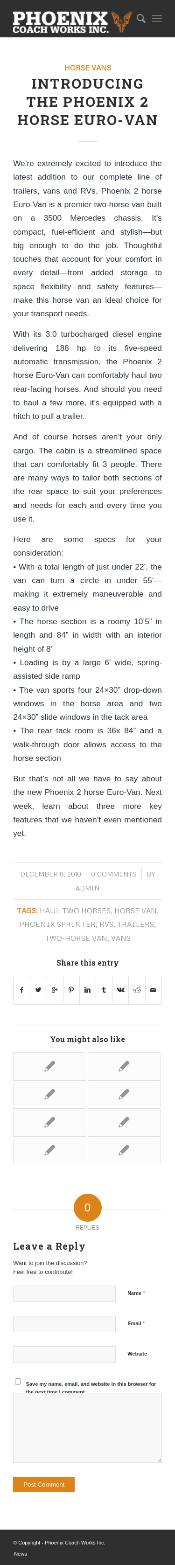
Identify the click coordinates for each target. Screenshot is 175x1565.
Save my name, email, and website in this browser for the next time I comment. (91, 1388)
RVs (106, 923)
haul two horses (75, 910)
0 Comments (114, 874)
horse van (135, 910)
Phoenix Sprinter (58, 923)
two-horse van (76, 937)
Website (137, 1353)
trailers (135, 923)
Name (136, 1292)
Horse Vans (87, 67)
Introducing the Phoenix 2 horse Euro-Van (87, 101)
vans (121, 937)
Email (136, 1323)
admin (87, 888)
